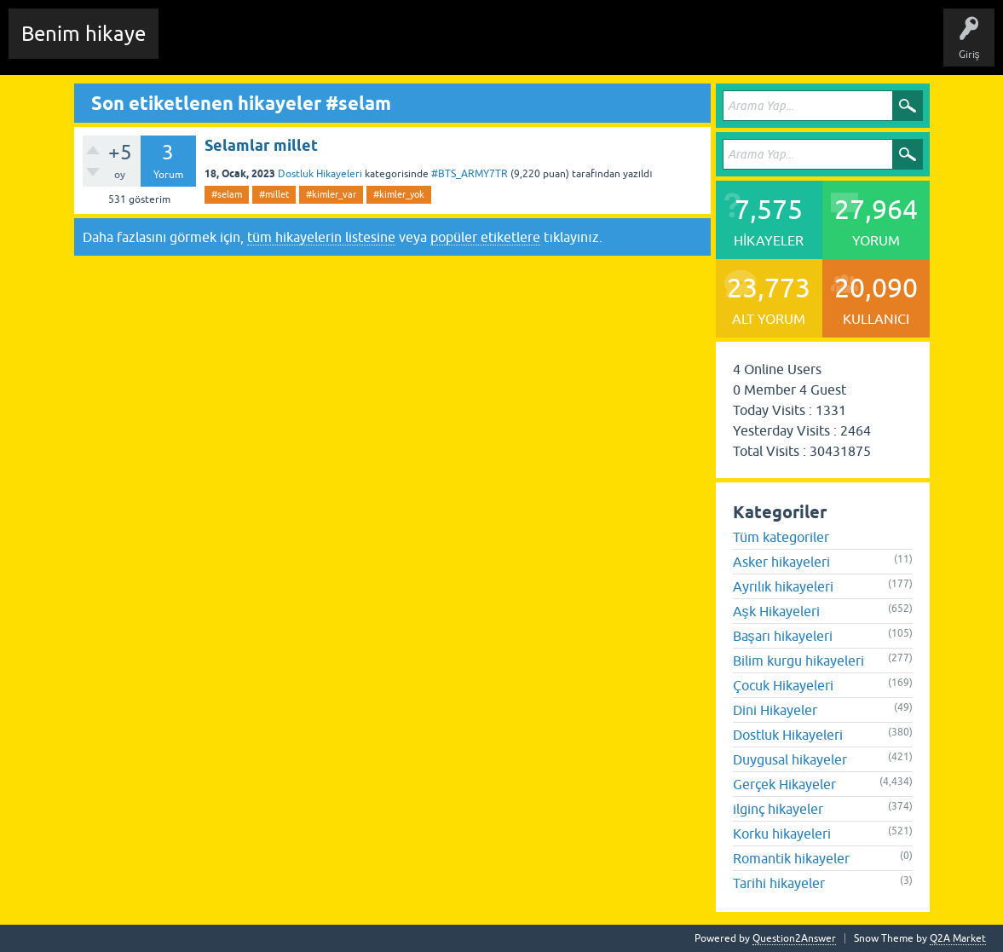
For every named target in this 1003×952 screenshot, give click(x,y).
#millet (274, 194)
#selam (226, 194)
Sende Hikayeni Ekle (627, 46)
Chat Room (197, 46)
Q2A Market (958, 938)
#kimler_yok (398, 194)
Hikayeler (336, 46)
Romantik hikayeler (791, 858)
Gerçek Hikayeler (784, 784)
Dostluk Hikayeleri (320, 174)
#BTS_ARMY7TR (469, 174)
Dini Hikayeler (775, 710)
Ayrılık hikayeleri (783, 586)
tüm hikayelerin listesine (321, 237)
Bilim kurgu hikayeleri (798, 660)
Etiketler (396, 46)
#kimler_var (331, 194)
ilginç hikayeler (778, 808)
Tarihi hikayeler (779, 883)
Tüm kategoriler (781, 537)
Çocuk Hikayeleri (783, 685)
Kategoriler (461, 46)
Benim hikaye (83, 33)
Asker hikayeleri (781, 561)
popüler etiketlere (485, 237)
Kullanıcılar (532, 46)
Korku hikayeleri (782, 833)
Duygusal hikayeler (790, 759)
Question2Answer (794, 938)
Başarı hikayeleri (783, 635)
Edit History (269, 46)
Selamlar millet (261, 145)
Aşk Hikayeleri (776, 611)
